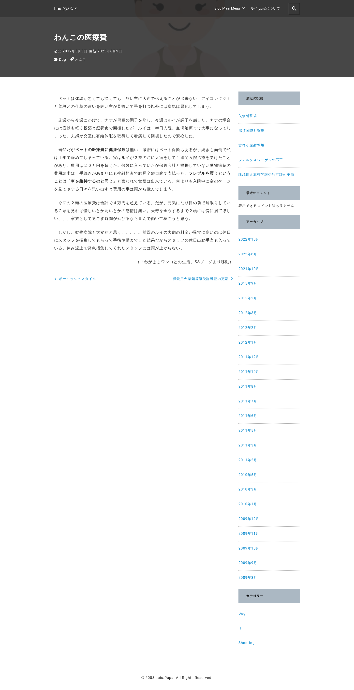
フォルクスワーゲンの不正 (260, 160)
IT (240, 628)
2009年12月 (249, 519)
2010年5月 (247, 475)
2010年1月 (247, 504)
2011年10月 (249, 372)
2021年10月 (249, 269)
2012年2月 (247, 328)
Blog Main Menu (229, 8)
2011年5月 (247, 431)
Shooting (246, 643)
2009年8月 (247, 578)
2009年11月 (249, 534)
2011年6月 (247, 416)
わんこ (80, 60)
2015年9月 (247, 283)
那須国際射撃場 (251, 131)
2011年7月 (247, 401)
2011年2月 (247, 460)
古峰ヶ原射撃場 (251, 145)
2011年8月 (247, 386)
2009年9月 (247, 563)
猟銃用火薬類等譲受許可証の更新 (266, 175)
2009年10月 (249, 548)
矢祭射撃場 (247, 116)
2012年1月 (247, 342)
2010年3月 (247, 489)
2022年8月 (247, 254)
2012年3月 (247, 313)
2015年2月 (247, 298)
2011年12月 (249, 357)
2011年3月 (247, 445)
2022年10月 (249, 239)
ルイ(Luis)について (265, 8)
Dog (62, 60)
